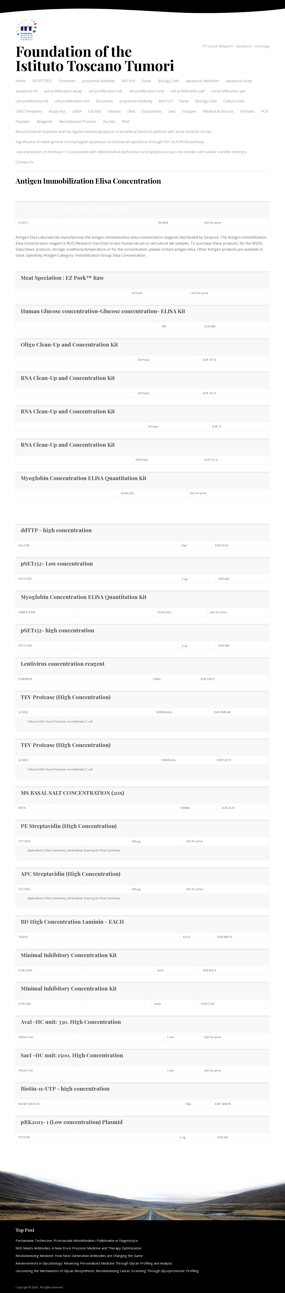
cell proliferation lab (105, 91)
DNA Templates (29, 111)
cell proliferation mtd (146, 91)
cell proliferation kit (32, 101)
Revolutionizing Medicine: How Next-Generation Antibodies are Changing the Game (79, 1255)
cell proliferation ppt (228, 91)
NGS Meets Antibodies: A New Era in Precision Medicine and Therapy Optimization (78, 1248)
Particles (247, 111)
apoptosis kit (26, 91)
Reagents (45, 121)
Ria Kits (109, 121)
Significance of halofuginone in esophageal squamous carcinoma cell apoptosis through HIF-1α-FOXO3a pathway (110, 141)
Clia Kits (94, 111)
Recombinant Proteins (77, 121)
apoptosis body (239, 80)
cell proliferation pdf (188, 91)
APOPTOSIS (42, 80)
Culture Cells (233, 101)
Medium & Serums (218, 111)
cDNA (76, 111)
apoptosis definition (202, 80)
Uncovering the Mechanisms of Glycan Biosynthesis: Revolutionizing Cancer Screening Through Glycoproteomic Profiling (107, 1271)
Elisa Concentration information (42, 507)
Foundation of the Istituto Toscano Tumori (95, 58)
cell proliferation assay (63, 91)
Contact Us (25, 162)
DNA (131, 111)
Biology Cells (168, 80)
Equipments (152, 111)
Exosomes (67, 80)
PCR (264, 111)
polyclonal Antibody (98, 80)
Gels (171, 111)
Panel (146, 80)
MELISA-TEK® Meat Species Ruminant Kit (74, 207)
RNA (125, 121)
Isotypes (189, 111)
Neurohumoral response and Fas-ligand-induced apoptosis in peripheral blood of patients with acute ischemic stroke (113, 131)
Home (21, 80)
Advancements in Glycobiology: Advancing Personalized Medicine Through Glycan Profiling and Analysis (94, 1263)
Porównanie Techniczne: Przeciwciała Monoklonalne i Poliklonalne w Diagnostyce (77, 1240)
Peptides (23, 121)
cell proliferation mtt (72, 101)
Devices (114, 111)
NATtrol (128, 80)
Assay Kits (57, 111)
